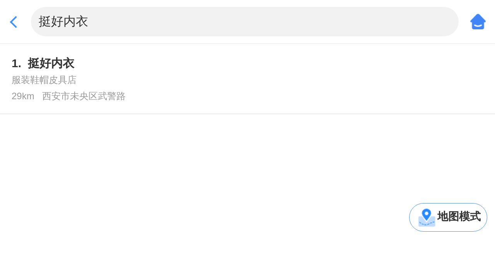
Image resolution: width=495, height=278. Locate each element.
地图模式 (459, 216)
